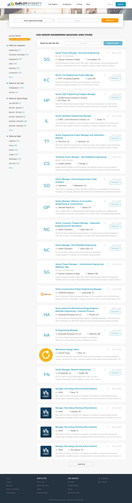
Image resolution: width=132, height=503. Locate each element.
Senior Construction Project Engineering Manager (78, 289)
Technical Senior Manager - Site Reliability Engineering (80, 157)
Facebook (104, 478)
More (10, 77)
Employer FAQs (42, 493)
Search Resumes (43, 485)
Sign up (120, 4)
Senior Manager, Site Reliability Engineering (75, 245)
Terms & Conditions (12, 489)
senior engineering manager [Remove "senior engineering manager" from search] (19, 39)
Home (8, 478)
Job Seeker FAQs (74, 493)
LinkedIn (104, 482)
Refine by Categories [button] (16, 45)
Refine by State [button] (14, 136)
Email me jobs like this (49, 43)
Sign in (110, 4)
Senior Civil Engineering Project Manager (74, 75)
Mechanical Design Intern (67, 349)
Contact (9, 482)
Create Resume (73, 485)
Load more (81, 464)
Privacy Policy (11, 493)
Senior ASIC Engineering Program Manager (75, 94)
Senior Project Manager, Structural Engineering (77, 53)
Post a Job (40, 482)
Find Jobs (110, 20)
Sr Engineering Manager (66, 330)
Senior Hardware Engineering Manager (73, 116)
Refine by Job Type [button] (16, 83)
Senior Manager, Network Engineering (73, 370)
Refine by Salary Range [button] (17, 98)
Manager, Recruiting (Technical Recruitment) (76, 389)
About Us (9, 485)
